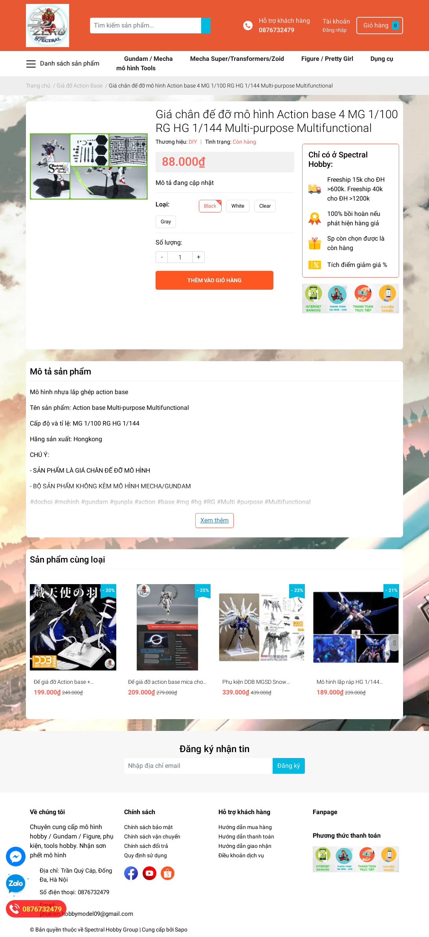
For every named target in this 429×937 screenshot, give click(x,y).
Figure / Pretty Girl (328, 58)
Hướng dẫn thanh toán (246, 836)
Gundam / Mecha (149, 58)
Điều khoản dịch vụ (241, 855)
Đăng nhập (334, 30)
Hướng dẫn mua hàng (245, 827)
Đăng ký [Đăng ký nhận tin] (288, 765)
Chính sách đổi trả (146, 846)
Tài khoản (336, 21)
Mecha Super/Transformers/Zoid (238, 58)
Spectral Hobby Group (111, 929)
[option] (73, 643)
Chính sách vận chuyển (152, 836)
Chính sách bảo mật (148, 827)
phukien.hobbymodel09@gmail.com (86, 913)
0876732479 (276, 30)
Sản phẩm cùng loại (67, 559)
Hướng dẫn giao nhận (244, 846)
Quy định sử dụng (145, 855)
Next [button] (394, 642)
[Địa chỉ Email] (214, 766)
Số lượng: (169, 242)
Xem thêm (214, 520)
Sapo (181, 929)
